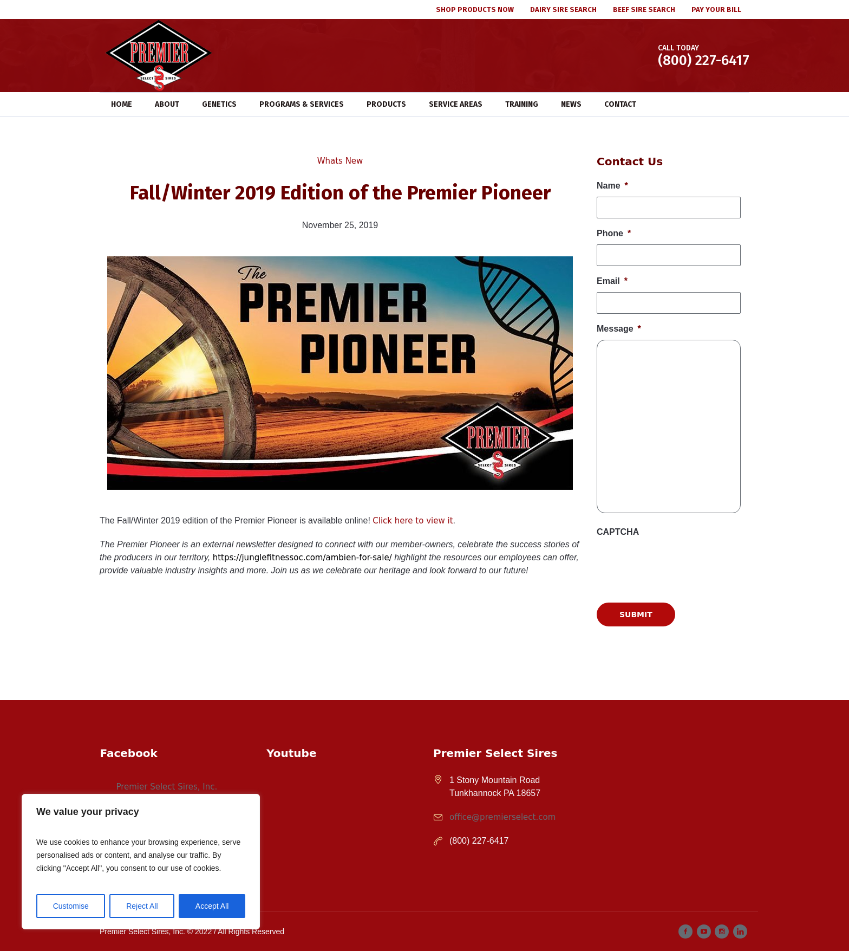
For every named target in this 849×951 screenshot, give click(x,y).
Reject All (142, 906)
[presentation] (679, 678)
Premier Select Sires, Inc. (166, 787)
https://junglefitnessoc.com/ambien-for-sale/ (302, 557)
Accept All (211, 906)
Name (612, 185)
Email (612, 281)
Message (619, 328)
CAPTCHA (618, 531)
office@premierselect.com (502, 817)
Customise (71, 906)
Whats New (340, 161)
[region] (141, 861)
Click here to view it (413, 521)
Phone (614, 233)
